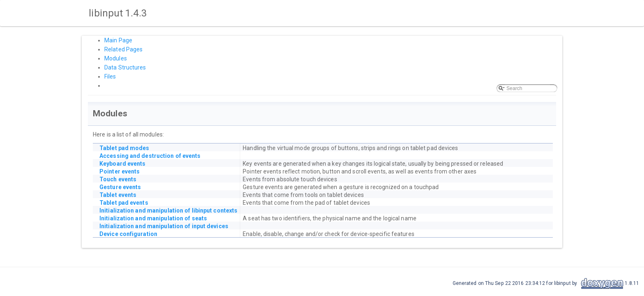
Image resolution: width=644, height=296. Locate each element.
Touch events (117, 179)
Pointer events (119, 171)
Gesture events (120, 187)
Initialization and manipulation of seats (153, 218)
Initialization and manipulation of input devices (163, 226)
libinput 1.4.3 (116, 13)
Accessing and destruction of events (150, 156)
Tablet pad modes (124, 148)
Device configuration (128, 234)
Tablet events (117, 195)
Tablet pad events (123, 202)
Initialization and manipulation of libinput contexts (168, 210)
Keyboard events (122, 163)
